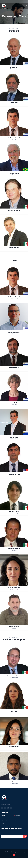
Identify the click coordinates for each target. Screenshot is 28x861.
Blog (16, 818)
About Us (4, 815)
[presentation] (10, 841)
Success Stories (5, 820)
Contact (17, 820)
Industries (17, 815)
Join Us (3, 823)
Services (4, 818)
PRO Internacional (21, 852)
